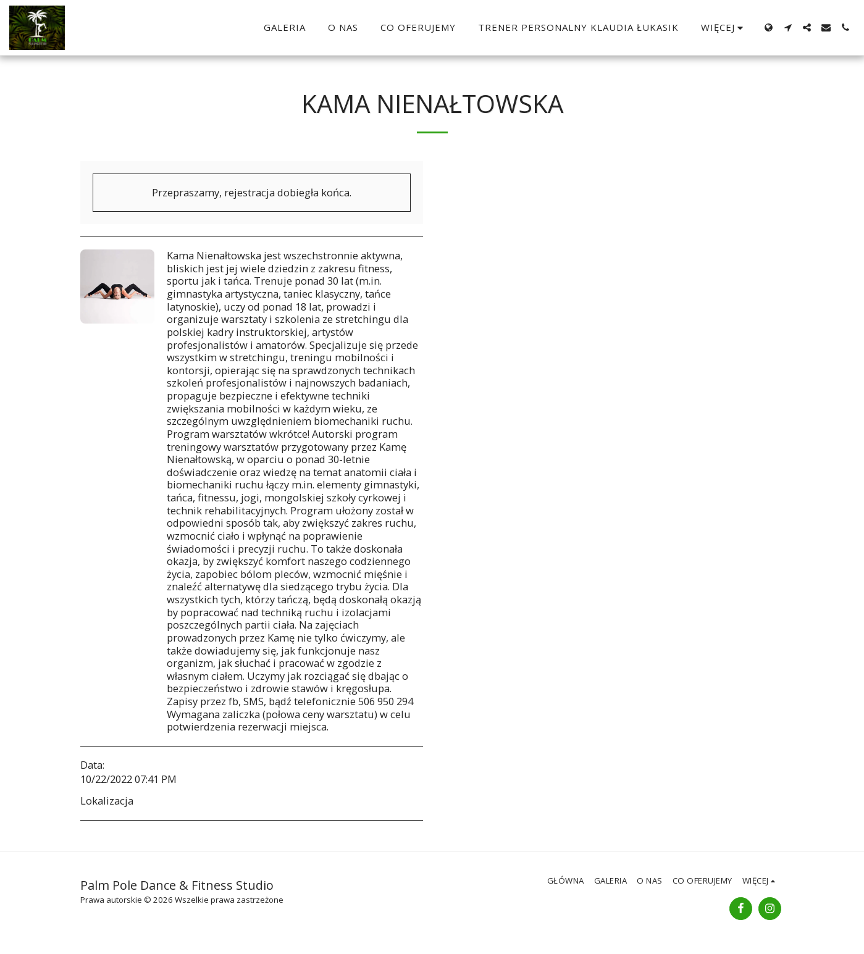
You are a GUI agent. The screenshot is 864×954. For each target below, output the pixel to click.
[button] (788, 27)
